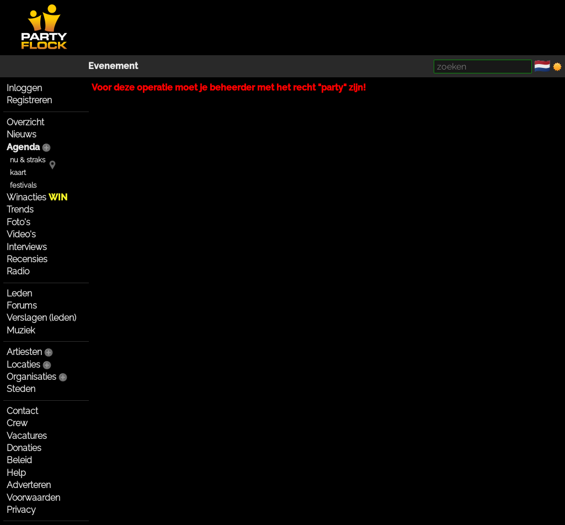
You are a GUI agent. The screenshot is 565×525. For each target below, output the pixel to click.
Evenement (113, 66)
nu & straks (27, 160)
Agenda (23, 147)
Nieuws (21, 134)
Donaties (24, 448)
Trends (20, 209)
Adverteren (29, 485)
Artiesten (24, 352)
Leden (19, 293)
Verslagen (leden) (41, 317)
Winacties (37, 197)
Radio (18, 271)
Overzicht (25, 122)
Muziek (21, 330)
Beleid (19, 460)
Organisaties (31, 377)
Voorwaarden (33, 497)
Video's (21, 234)
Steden (21, 389)
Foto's (18, 222)
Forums (22, 305)
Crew (17, 423)
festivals (23, 185)
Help (16, 473)
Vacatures (27, 436)
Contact (22, 411)
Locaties (23, 364)
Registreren (29, 100)
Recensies (27, 259)
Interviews (27, 247)
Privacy (21, 510)
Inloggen (24, 88)
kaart (18, 172)
